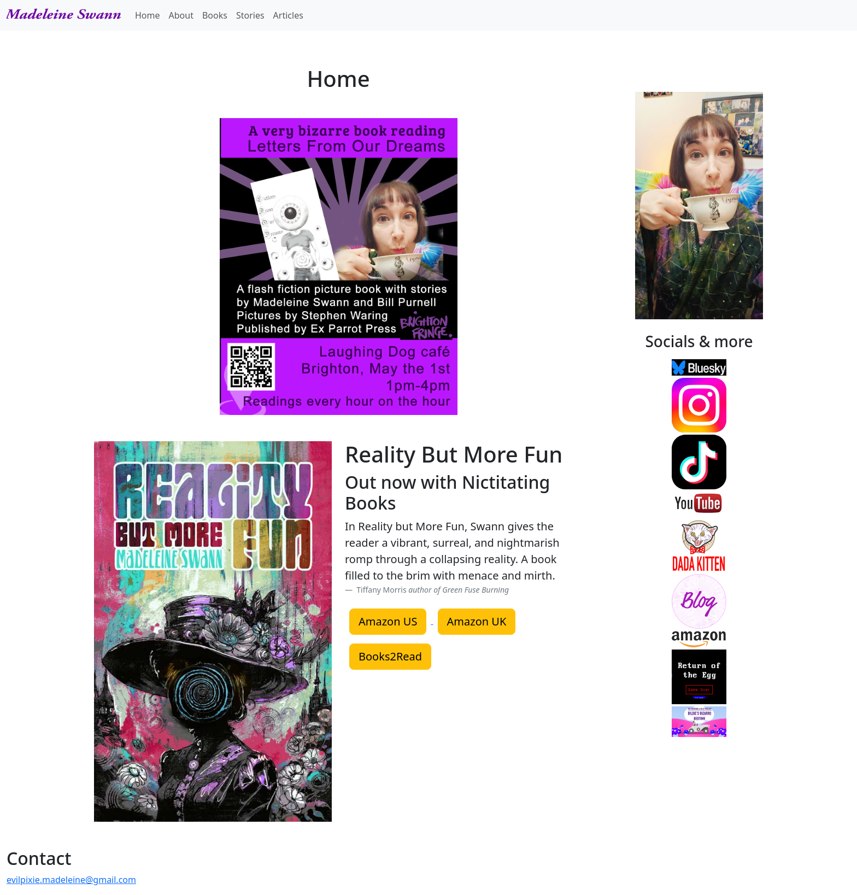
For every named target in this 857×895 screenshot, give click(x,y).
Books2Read (390, 656)
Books (214, 15)
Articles (288, 15)
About (181, 15)
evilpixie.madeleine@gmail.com (71, 880)
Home (147, 15)
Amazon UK (477, 621)
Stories (250, 15)
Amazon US (388, 621)
